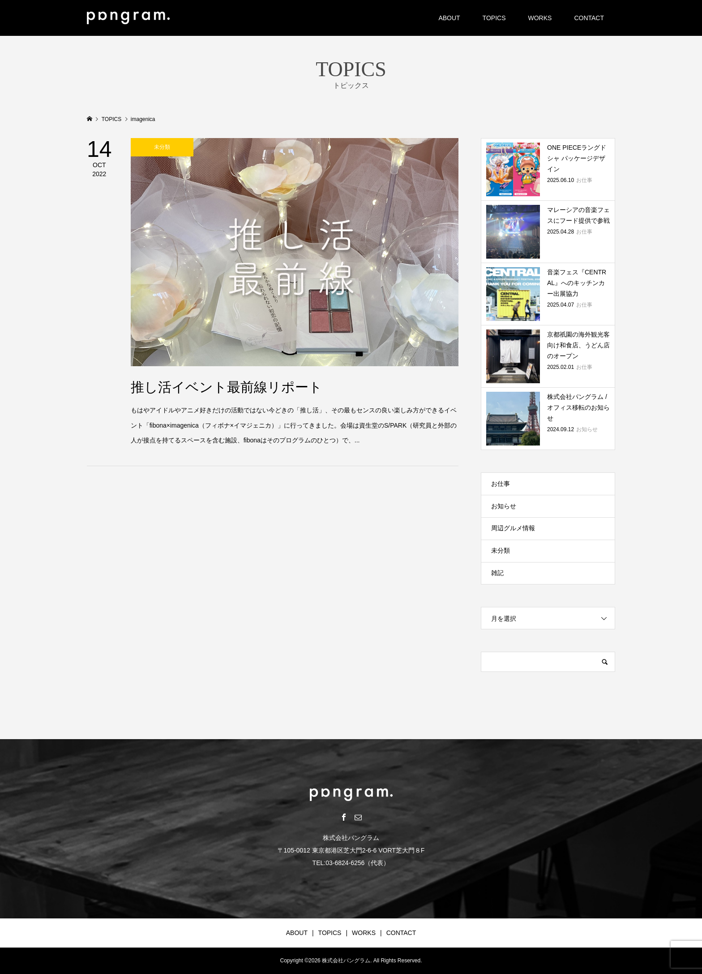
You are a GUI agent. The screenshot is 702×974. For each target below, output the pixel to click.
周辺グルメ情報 (513, 528)
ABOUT (449, 18)
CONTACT (589, 18)
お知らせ (503, 506)
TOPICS (494, 18)
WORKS (540, 18)
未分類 (500, 550)
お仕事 (500, 483)
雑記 (497, 572)
